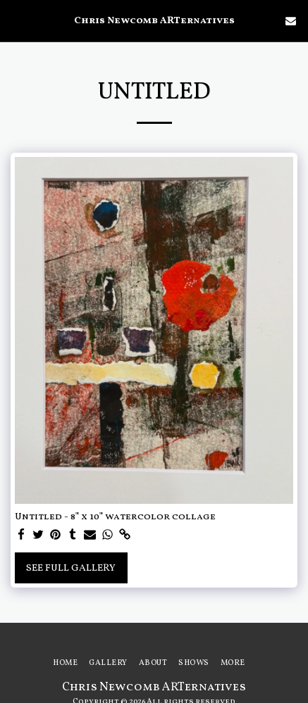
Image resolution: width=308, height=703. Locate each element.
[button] (15, 20)
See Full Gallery (71, 568)
